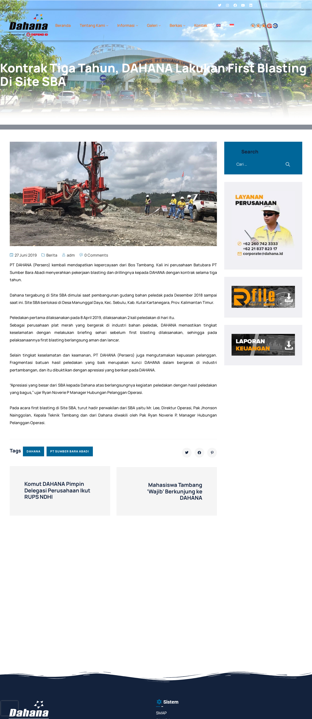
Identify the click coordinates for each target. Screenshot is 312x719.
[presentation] (9, 708)
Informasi (126, 25)
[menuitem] (218, 25)
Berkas (176, 25)
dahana (33, 451)
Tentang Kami (92, 25)
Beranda (63, 25)
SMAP (161, 713)
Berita (51, 255)
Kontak (200, 25)
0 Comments (96, 255)
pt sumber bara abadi (69, 451)
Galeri (152, 25)
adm (71, 255)
